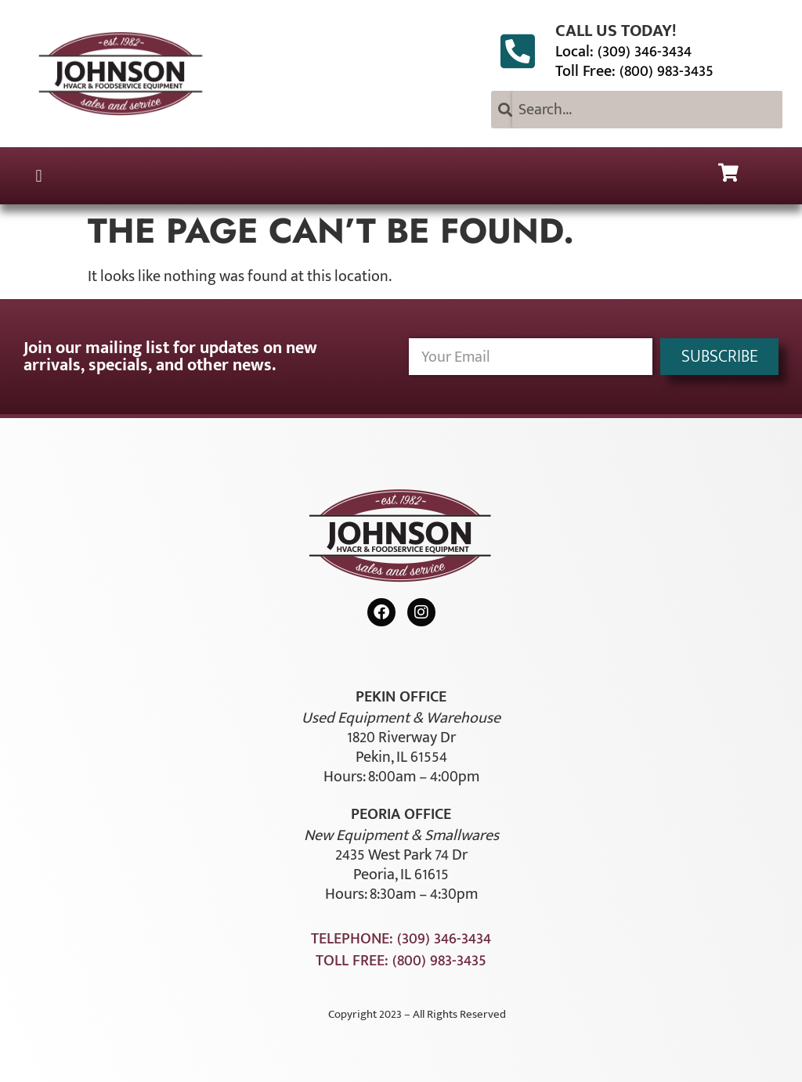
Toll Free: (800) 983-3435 (634, 71)
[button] (38, 176)
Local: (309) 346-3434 (623, 51)
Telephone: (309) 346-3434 (401, 938)
